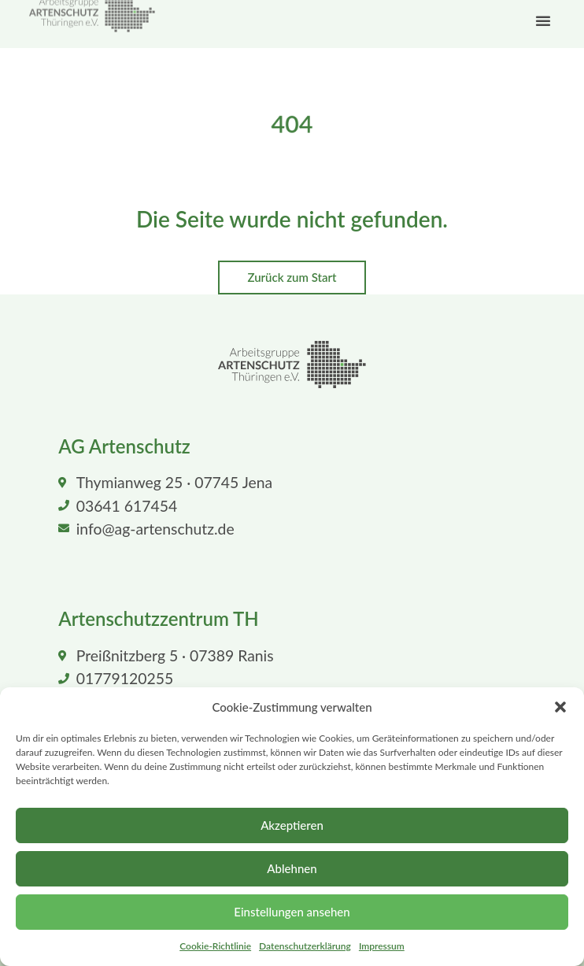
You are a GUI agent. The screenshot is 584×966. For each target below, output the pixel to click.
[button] (560, 707)
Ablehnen (291, 868)
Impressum (382, 946)
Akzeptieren (292, 825)
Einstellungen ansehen (291, 912)
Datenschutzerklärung (305, 946)
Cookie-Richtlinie (215, 946)
